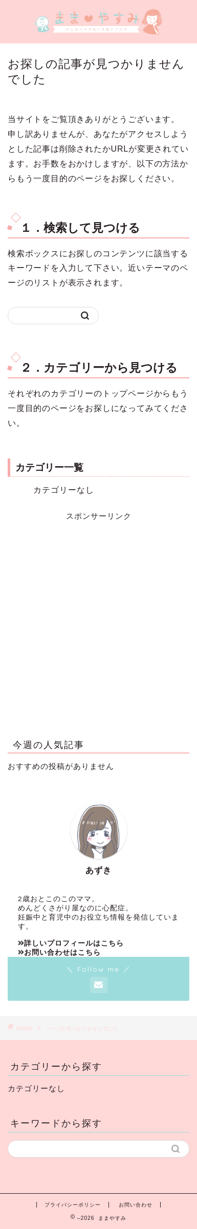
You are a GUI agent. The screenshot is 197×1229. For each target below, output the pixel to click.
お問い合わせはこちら (59, 952)
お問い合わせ (135, 1205)
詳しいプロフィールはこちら (71, 943)
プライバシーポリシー (73, 1205)
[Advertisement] (98, 620)
